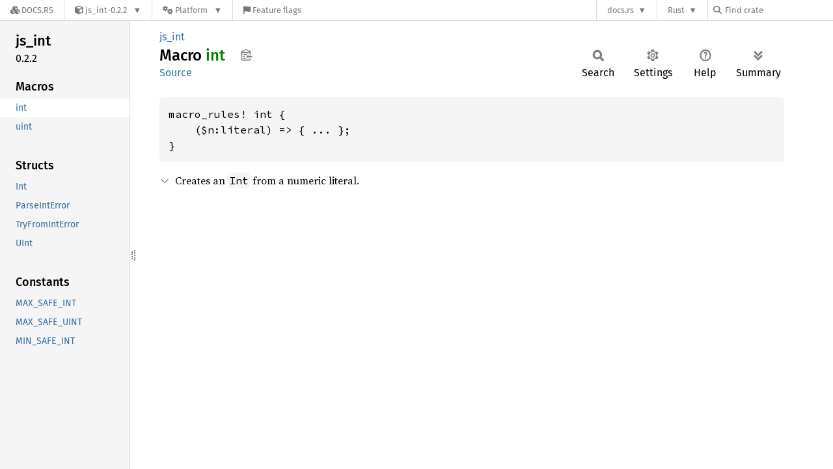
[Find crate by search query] (778, 10)
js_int (172, 37)
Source (175, 72)
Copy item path (246, 55)
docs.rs (620, 10)
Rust (676, 10)
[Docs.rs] (32, 10)
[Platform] (192, 10)
